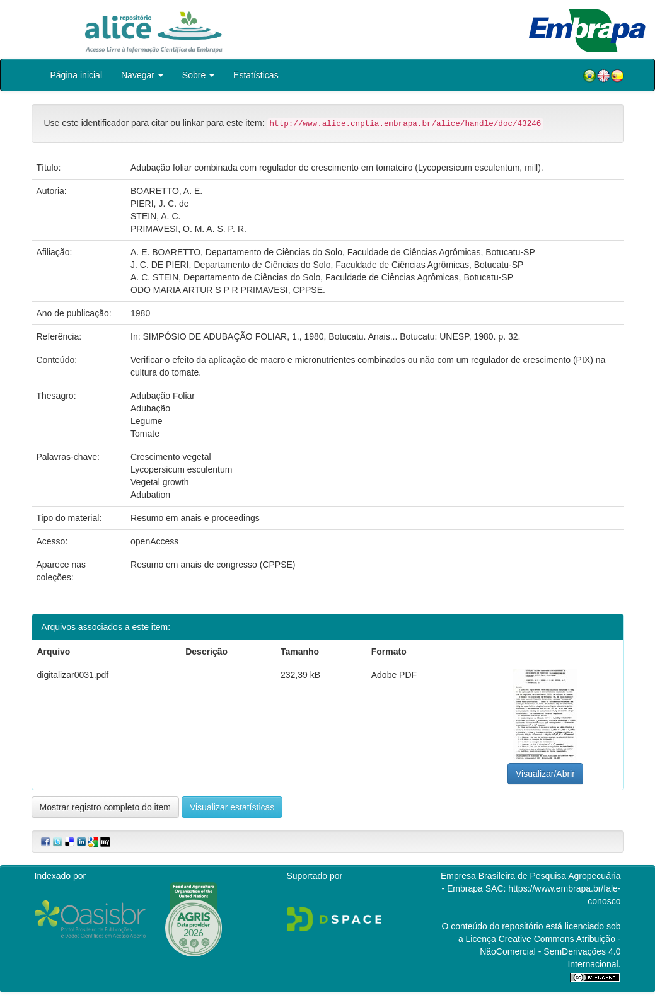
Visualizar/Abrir (545, 774)
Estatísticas (256, 75)
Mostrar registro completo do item (105, 807)
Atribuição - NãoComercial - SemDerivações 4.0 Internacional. (550, 951)
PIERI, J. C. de (159, 203)
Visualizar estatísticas (232, 807)
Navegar (142, 75)
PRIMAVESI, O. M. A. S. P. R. (188, 229)
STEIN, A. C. (155, 216)
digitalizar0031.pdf (73, 675)
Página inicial (76, 75)
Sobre (198, 75)
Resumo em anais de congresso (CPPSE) (212, 565)
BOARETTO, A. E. (166, 191)
